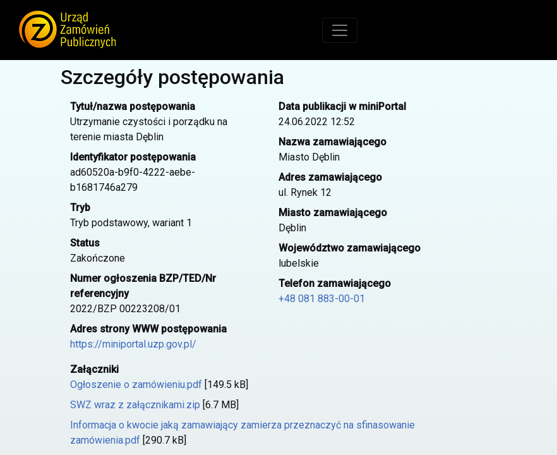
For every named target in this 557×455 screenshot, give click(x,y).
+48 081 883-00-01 (321, 299)
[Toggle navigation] (339, 30)
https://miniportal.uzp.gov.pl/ (133, 344)
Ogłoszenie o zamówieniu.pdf (136, 385)
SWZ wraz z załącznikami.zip (135, 405)
